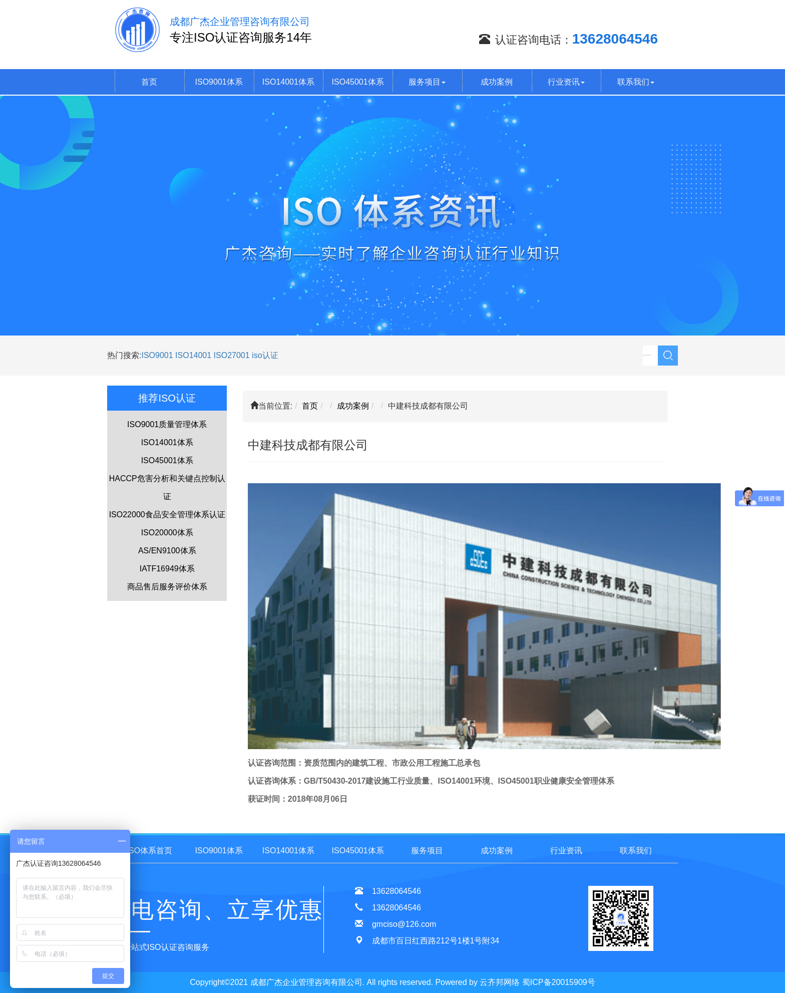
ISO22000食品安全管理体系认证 (167, 514)
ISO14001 (194, 355)
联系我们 (635, 82)
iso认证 (265, 355)
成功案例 (497, 82)
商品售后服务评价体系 (167, 586)
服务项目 (427, 82)
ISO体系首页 (150, 850)
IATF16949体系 (167, 568)
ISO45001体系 (358, 82)
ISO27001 (232, 355)
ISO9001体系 (219, 82)
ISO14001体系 (288, 82)
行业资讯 (566, 82)
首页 (149, 82)
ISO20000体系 (167, 532)
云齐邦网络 (500, 982)
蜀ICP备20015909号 (558, 982)
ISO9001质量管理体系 (167, 424)
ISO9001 (157, 355)
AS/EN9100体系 (167, 550)
